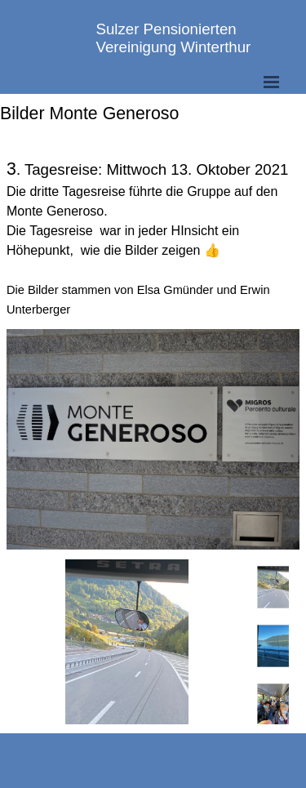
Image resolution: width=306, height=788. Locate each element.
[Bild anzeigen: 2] (273, 646)
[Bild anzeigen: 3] (273, 704)
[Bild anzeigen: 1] (273, 587)
